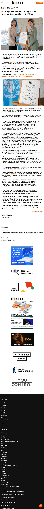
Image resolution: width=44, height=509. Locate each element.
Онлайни (3, 412)
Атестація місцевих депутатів (10, 441)
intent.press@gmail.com (8, 497)
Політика (3, 473)
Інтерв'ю (3, 410)
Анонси (5, 227)
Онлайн (3, 467)
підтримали (12, 173)
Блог (2, 443)
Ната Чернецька (37, 211)
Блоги (3, 417)
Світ (2, 478)
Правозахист (5, 475)
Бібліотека (4, 445)
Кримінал (4, 460)
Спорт (3, 480)
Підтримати (40, 2)
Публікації (4, 405)
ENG (35, 3)
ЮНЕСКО (6, 111)
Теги (2, 423)
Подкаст (3, 471)
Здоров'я (3, 458)
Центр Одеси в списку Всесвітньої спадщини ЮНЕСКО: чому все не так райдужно (19, 75)
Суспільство (4, 482)
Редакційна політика (7, 508)
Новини (3, 402)
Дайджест (4, 452)
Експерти (4, 415)
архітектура (9, 215)
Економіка (4, 456)
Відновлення (5, 449)
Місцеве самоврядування (9, 465)
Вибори (3, 447)
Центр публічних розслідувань (10, 486)
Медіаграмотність (6, 464)
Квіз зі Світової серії (9, 240)
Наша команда (5, 505)
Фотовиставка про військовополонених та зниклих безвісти (22, 232)
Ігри (2, 432)
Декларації (4, 420)
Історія (3, 435)
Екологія (3, 454)
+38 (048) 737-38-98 (7, 500)
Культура (4, 462)
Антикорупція (5, 439)
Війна (2, 450)
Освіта (3, 469)
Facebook (12, 62)
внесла (31, 152)
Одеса (3, 215)
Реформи (4, 477)
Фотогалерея (5, 484)
